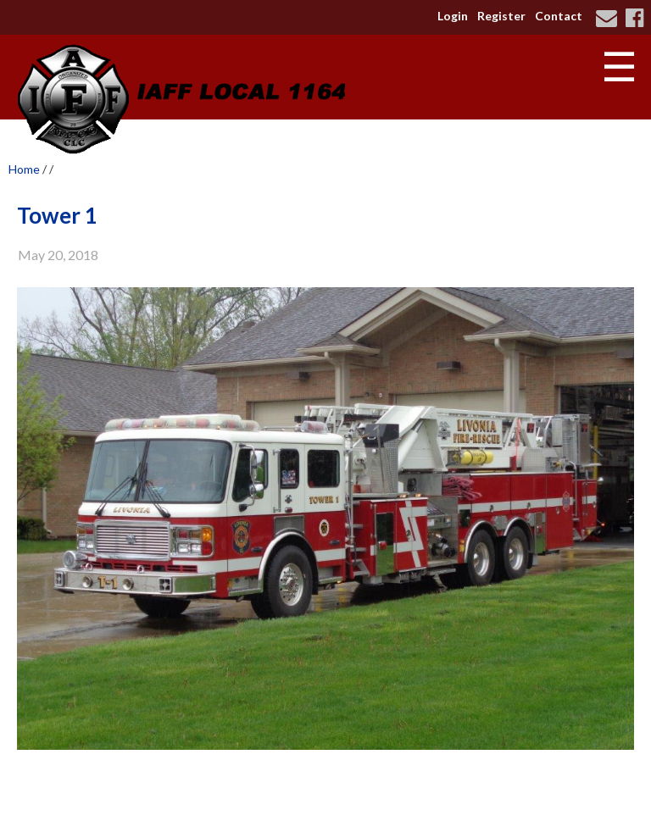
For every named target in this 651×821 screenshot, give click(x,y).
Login (452, 15)
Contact (558, 15)
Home (24, 169)
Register (501, 15)
